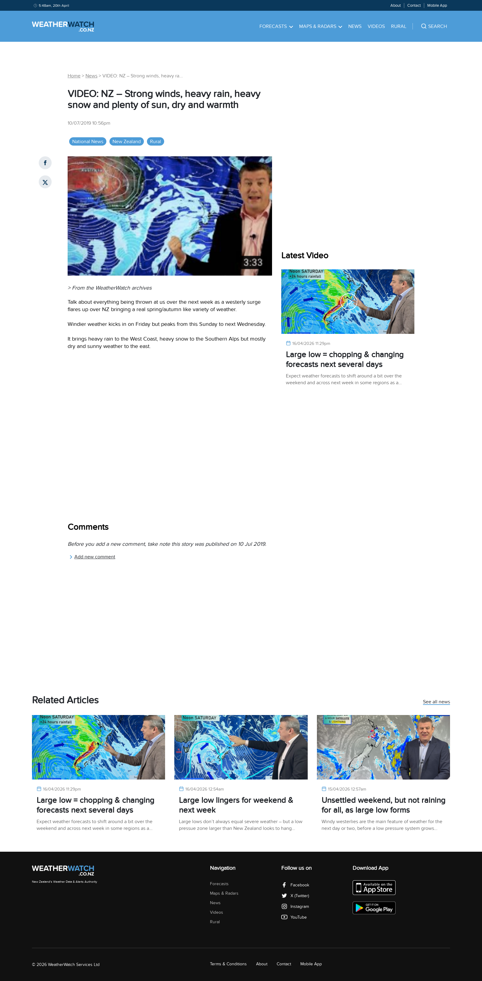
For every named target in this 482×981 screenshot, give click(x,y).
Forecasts (276, 26)
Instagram (295, 906)
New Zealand (127, 142)
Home (74, 76)
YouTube (294, 917)
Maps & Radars (320, 26)
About (395, 5)
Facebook (295, 885)
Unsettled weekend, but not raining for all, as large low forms (383, 805)
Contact (414, 5)
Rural (398, 26)
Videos (376, 26)
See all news (436, 702)
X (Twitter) (295, 895)
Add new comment (92, 557)
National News (87, 142)
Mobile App (437, 5)
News (355, 26)
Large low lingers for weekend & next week (236, 805)
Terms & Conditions (228, 964)
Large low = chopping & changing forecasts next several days (345, 359)
